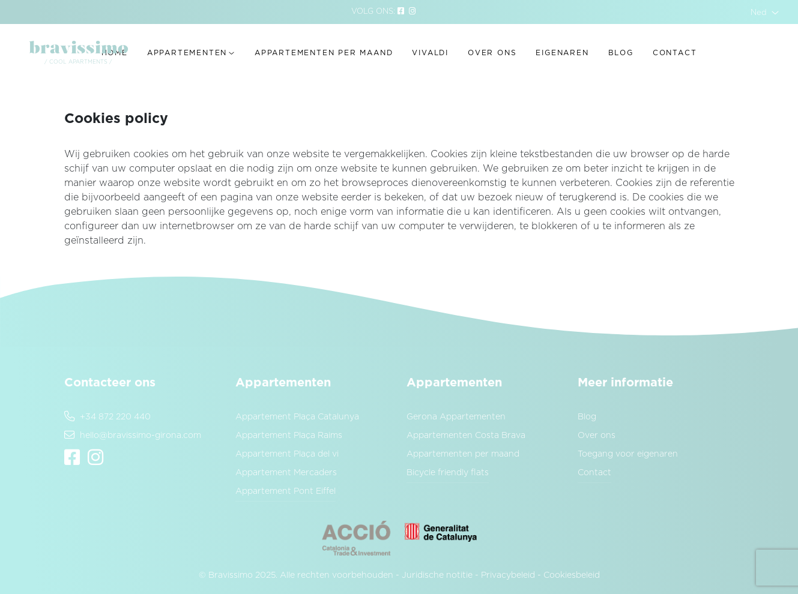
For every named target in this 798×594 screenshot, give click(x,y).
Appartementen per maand (324, 52)
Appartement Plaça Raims (288, 435)
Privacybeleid (508, 575)
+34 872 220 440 (107, 417)
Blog (620, 52)
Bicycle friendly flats (448, 473)
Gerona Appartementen (456, 417)
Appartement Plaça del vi (287, 454)
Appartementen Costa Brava (466, 435)
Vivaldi (430, 52)
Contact (675, 52)
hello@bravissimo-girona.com (132, 435)
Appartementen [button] (187, 52)
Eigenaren (562, 52)
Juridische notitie (437, 575)
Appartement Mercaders (286, 473)
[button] (765, 12)
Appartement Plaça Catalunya (297, 417)
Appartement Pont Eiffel (285, 491)
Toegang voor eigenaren (628, 454)
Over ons (492, 52)
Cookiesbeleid (571, 575)
